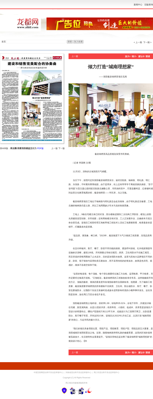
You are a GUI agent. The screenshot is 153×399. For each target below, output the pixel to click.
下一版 (61, 148)
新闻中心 (138, 4)
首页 (4, 41)
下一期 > (147, 42)
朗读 (148, 56)
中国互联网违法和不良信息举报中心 (48, 372)
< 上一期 (138, 42)
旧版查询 (148, 4)
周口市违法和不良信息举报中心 (106, 372)
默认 (141, 56)
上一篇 (75, 56)
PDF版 (40, 148)
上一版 (54, 148)
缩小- (134, 56)
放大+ (128, 56)
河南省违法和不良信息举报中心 (78, 372)
